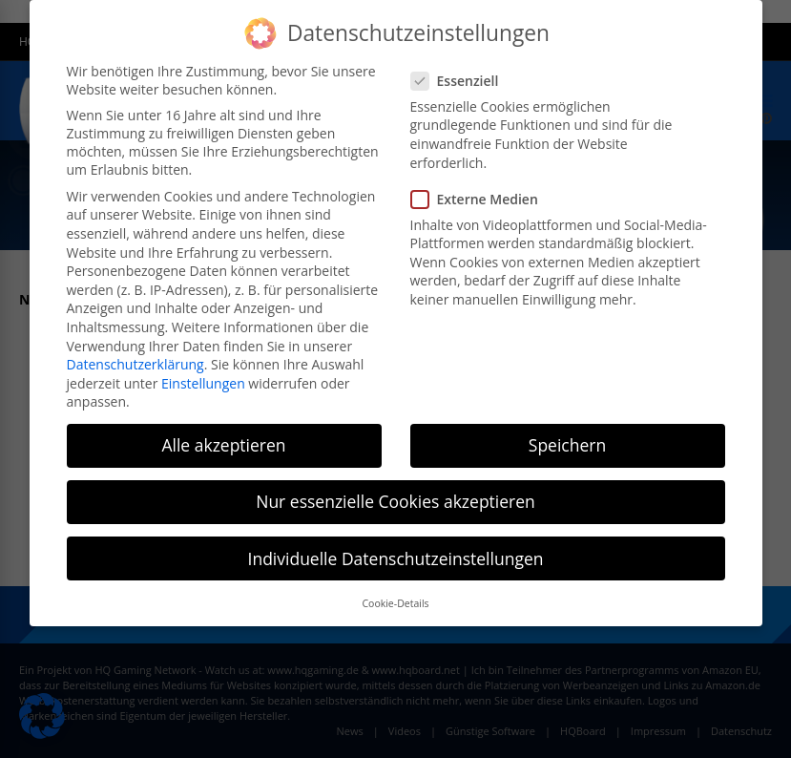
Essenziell (460, 81)
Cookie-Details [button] (395, 603)
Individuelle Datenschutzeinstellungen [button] (396, 558)
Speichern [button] (567, 444)
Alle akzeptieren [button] (223, 444)
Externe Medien (480, 199)
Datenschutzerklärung (135, 364)
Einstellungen (203, 383)
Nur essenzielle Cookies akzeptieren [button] (395, 501)
